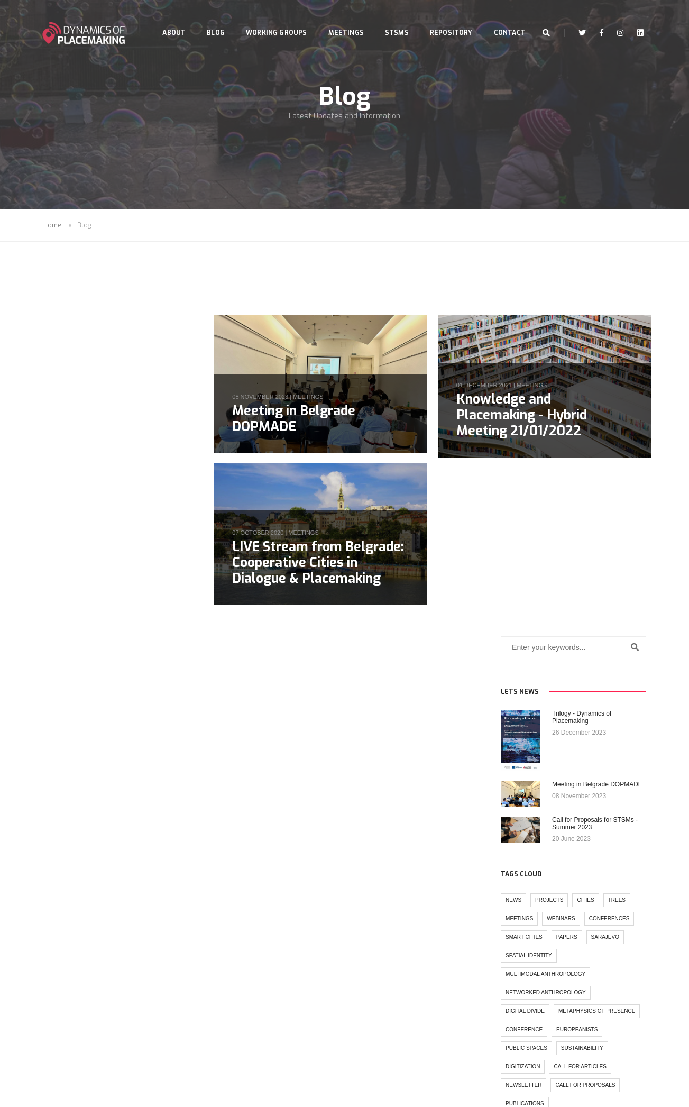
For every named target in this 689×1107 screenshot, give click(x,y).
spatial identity (71, 633)
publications (67, 800)
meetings (311, 397)
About (165, 19)
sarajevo (147, 615)
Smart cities (66, 615)
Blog (207, 19)
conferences (151, 596)
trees (159, 578)
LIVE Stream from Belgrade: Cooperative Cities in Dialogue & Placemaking (321, 563)
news (56, 578)
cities (128, 578)
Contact (170, 57)
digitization (65, 763)
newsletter (66, 781)
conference (66, 726)
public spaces (69, 744)
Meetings (337, 19)
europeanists (119, 726)
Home (52, 226)
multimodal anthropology (88, 652)
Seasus (365, 1096)
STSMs (388, 19)
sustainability (124, 744)
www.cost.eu (409, 1045)
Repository (442, 19)
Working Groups (268, 19)
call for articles (122, 763)
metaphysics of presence (86, 707)
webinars (103, 596)
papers (109, 615)
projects (92, 578)
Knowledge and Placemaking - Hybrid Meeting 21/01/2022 (522, 415)
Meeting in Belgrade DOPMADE (296, 419)
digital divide (67, 689)
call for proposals (128, 781)
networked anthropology (88, 670)
